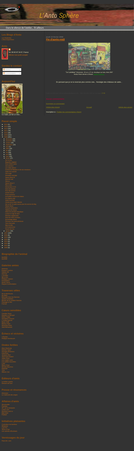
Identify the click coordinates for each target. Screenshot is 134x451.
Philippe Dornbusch (8, 338)
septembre (9, 144)
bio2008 (4, 259)
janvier (8, 231)
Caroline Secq (6, 313)
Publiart (4, 414)
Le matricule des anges (10, 395)
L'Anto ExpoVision (8, 39)
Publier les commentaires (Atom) (69, 112)
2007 (6, 233)
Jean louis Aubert (7, 356)
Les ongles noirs (7, 360)
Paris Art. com (6, 441)
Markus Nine (6, 323)
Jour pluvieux (9, 166)
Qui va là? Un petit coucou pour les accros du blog (20, 204)
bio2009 (4, 257)
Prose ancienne (10, 194)
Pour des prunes (10, 190)
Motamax (5, 426)
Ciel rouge (8, 173)
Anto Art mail (9, 179)
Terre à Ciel (6, 429)
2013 (6, 126)
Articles (6, 70)
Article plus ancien (125, 107)
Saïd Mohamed (7, 327)
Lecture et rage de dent (12, 213)
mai (7, 152)
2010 (6, 133)
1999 (6, 247)
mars (7, 156)
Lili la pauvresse (10, 227)
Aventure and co (7, 411)
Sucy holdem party (11, 164)
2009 (6, 135)
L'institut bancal (7, 320)
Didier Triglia (6, 317)
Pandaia (4, 406)
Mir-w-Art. (5, 277)
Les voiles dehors (10, 168)
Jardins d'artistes (7, 299)
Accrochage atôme (11, 219)
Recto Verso (6, 282)
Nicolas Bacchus (7, 367)
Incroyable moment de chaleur (14, 196)
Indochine (5, 353)
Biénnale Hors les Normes (10, 297)
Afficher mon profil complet (18, 55)
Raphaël (4, 368)
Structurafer (6, 404)
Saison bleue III (10, 177)
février (8, 158)
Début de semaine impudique (14, 211)
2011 (6, 130)
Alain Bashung (7, 348)
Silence (7, 181)
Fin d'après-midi (55, 39)
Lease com (5, 409)
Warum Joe (5, 372)
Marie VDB (5, 322)
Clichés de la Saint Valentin (13, 202)
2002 (6, 243)
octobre (8, 142)
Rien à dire (8, 185)
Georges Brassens (8, 351)
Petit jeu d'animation (11, 208)
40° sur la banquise (8, 408)
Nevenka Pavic (7, 325)
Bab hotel (5, 413)
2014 (6, 124)
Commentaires (9, 73)
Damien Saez (6, 350)
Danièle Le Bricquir (8, 315)
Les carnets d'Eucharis (9, 431)
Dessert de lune (7, 383)
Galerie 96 (5, 272)
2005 (6, 237)
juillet (7, 148)
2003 (6, 241)
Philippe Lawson (7, 279)
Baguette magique (10, 162)
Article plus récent (53, 107)
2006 (6, 235)
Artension (5, 393)
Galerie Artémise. (99, 74)
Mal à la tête (9, 225)
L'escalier (5, 275)
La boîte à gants (7, 381)
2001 (6, 245)
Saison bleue (9, 206)
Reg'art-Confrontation (9, 284)
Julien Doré (5, 358)
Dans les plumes (10, 189)
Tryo (3, 370)
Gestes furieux (9, 192)
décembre (9, 139)
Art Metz (4, 295)
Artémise (5, 268)
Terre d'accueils (10, 223)
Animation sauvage (11, 175)
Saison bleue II (9, 183)
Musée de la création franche (11, 300)
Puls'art (4, 304)
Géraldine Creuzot (8, 318)
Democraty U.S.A (10, 187)
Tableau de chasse (11, 210)
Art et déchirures (7, 293)
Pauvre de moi (9, 229)
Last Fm (4, 428)
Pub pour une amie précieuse (14, 221)
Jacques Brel (6, 355)
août (7, 146)
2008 (6, 137)
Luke (3, 363)
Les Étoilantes (6, 38)
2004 (6, 239)
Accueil (89, 107)
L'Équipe (5, 337)
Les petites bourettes (9, 362)
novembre (9, 141)
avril (7, 154)
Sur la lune (8, 160)
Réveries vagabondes (12, 215)
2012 (6, 128)
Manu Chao (6, 365)
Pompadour (6, 280)
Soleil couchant (10, 200)
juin (7, 150)
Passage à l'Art (7, 302)
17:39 (103, 93)
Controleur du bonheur (9, 424)
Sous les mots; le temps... (13, 217)
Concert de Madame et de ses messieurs (17, 169)
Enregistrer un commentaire (55, 103)
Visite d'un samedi (10, 171)
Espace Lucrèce (7, 270)
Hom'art (4, 274)
